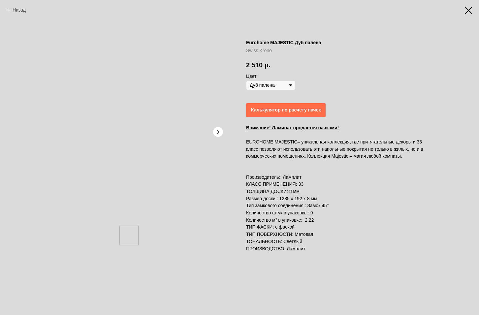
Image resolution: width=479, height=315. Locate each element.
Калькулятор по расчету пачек (286, 109)
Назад (19, 10)
